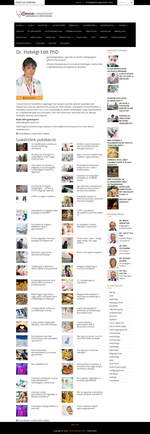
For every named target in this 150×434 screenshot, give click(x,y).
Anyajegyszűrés (59, 25)
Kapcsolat (75, 424)
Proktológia (82, 37)
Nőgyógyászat (66, 37)
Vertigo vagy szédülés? (125, 200)
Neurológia (50, 37)
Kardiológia (36, 37)
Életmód (123, 25)
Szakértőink (115, 214)
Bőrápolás (74, 25)
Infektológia (21, 37)
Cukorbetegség (90, 25)
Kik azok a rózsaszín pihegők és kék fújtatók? (126, 107)
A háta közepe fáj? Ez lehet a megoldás (126, 76)
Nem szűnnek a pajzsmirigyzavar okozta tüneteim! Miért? (119, 143)
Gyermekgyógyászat (74, 31)
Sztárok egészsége (118, 37)
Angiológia (43, 25)
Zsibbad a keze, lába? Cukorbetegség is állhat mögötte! (119, 162)
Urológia (52, 43)
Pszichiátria (65, 43)
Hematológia (91, 31)
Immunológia (120, 31)
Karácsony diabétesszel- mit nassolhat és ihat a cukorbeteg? (126, 190)
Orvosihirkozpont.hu (77, 431)
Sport (93, 37)
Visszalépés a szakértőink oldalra (33, 133)
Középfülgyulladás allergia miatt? (116, 99)
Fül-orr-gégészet (34, 31)
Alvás (31, 25)
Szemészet (103, 37)
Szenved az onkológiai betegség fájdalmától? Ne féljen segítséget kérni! (126, 119)
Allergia (20, 25)
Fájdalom (20, 31)
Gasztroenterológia (53, 31)
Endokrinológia (108, 25)
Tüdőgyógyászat (24, 43)
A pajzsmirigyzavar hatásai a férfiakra (116, 69)
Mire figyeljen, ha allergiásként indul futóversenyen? (117, 181)
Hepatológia (105, 31)
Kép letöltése (29, 98)
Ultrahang (40, 43)
